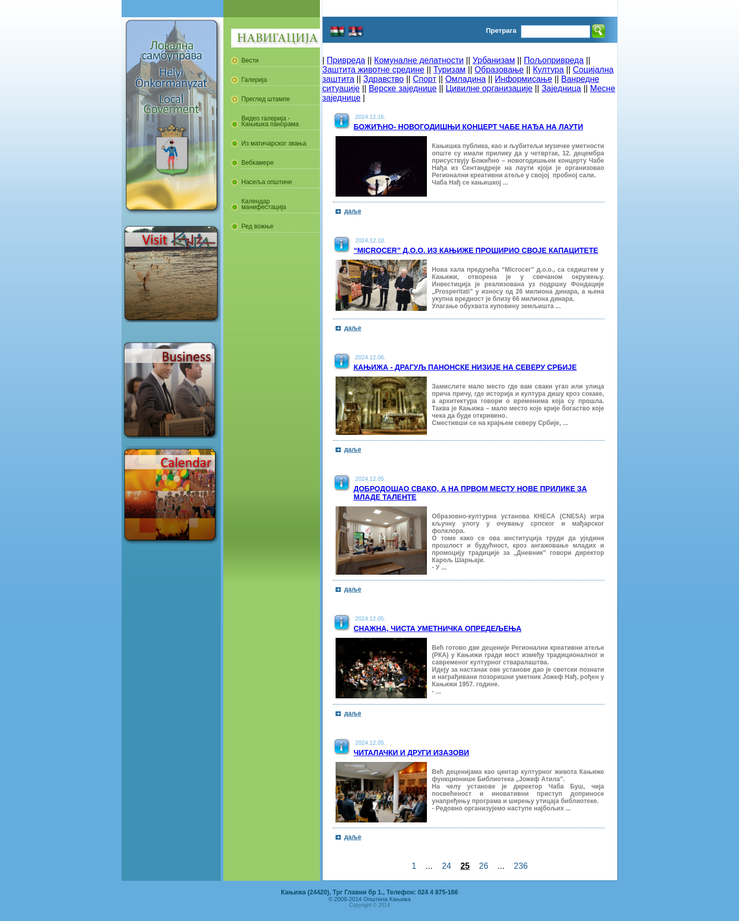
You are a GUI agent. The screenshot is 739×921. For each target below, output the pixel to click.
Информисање (523, 79)
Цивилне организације (489, 88)
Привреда (346, 60)
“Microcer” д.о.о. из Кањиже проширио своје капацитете (476, 250)
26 (483, 866)
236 (520, 866)
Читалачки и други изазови (411, 752)
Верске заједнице (402, 88)
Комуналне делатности (419, 60)
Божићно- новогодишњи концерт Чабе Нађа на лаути (468, 127)
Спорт (424, 79)
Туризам (449, 69)
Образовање (498, 69)
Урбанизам (494, 60)
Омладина (465, 79)
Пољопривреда (553, 60)
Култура (548, 69)
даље (353, 211)
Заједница (561, 88)
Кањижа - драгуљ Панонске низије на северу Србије (465, 367)
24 (446, 866)
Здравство (383, 79)
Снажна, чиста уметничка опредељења (438, 628)
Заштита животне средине (374, 69)
